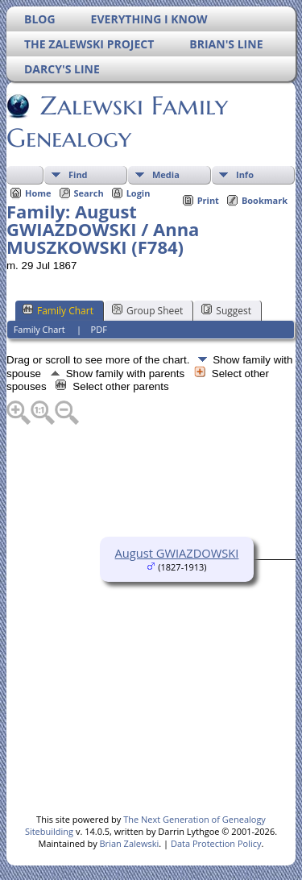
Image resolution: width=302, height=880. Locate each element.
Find (78, 174)
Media (166, 174)
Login (138, 193)
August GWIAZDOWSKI (177, 553)
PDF (99, 329)
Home (38, 193)
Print (208, 200)
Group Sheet (147, 310)
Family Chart (58, 310)
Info (245, 174)
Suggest (226, 310)
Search (89, 193)
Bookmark (265, 200)
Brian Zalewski (129, 843)
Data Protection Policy (216, 843)
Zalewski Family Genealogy (117, 121)
